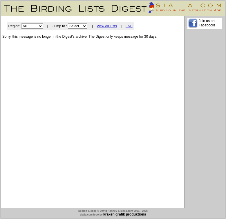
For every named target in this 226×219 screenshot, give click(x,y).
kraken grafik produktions (124, 214)
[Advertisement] (204, 119)
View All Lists (107, 26)
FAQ (129, 26)
